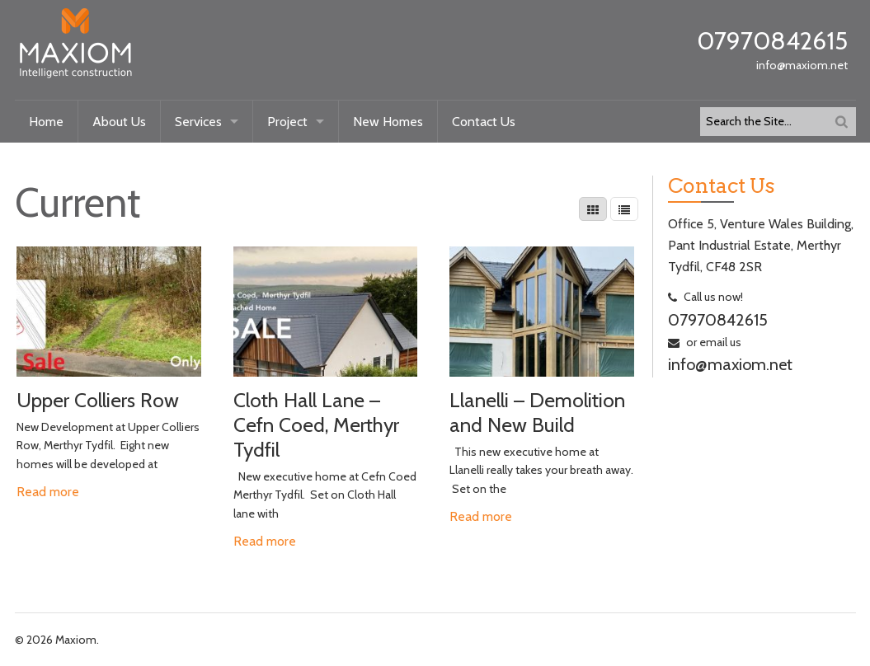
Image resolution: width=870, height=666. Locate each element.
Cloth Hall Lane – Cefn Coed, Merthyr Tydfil (316, 424)
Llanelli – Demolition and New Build (537, 412)
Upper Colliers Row (97, 399)
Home (46, 121)
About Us (119, 121)
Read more (47, 492)
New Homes (388, 121)
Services (198, 121)
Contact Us (483, 121)
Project (287, 121)
